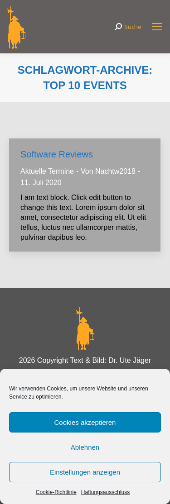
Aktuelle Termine (47, 171)
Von (108, 171)
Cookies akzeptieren (85, 422)
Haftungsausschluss (105, 492)
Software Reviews (56, 154)
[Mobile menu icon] (157, 26)
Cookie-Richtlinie (56, 492)
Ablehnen (85, 447)
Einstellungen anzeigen (85, 472)
